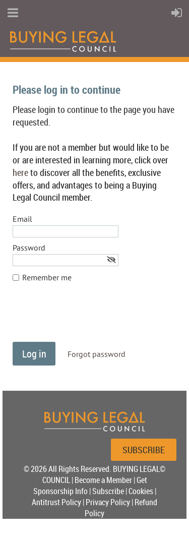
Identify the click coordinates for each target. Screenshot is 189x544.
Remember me (47, 277)
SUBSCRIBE (143, 450)
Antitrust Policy (56, 502)
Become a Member (103, 480)
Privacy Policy (108, 502)
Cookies (141, 491)
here (20, 172)
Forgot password (96, 354)
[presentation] (89, 317)
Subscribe (108, 491)
